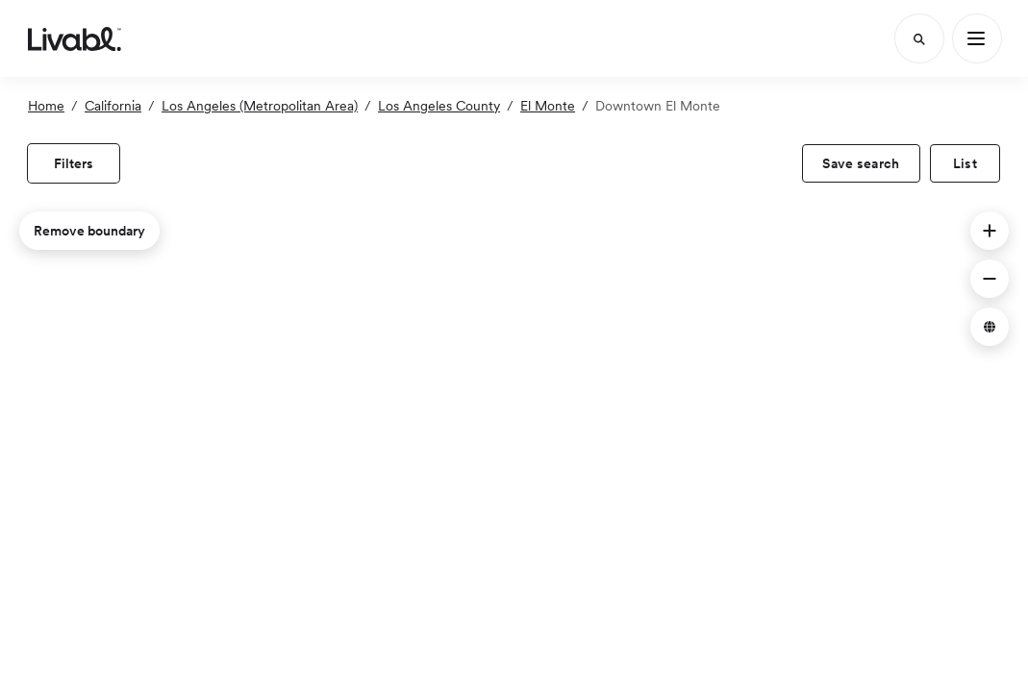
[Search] (919, 38)
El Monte (547, 105)
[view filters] (73, 163)
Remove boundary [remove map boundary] (89, 230)
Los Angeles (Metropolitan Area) (260, 105)
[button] (989, 230)
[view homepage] (74, 38)
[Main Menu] (977, 38)
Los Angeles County (439, 105)
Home (46, 105)
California (113, 105)
